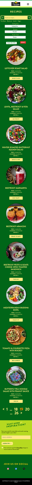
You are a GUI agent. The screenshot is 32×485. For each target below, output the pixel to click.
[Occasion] (15, 31)
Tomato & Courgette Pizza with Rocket (16, 349)
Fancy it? (16, 320)
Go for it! (16, 119)
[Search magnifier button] (29, 17)
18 (16, 409)
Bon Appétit (16, 360)
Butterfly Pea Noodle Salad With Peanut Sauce (16, 390)
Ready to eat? (16, 236)
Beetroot (9, 21)
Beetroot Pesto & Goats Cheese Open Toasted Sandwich (16, 267)
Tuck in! (16, 279)
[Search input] (16, 17)
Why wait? (15, 198)
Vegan (19, 21)
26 (16, 413)
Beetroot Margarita (16, 188)
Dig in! (16, 401)
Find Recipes (11, 43)
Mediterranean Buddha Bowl (16, 308)
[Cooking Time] (15, 26)
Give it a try (16, 160)
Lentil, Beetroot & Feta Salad (16, 107)
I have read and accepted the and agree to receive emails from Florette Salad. (16, 448)
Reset (23, 42)
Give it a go (16, 78)
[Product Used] (15, 37)
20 (27, 409)
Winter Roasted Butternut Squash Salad (16, 148)
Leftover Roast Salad (16, 68)
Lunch (14, 21)
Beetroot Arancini (16, 226)
